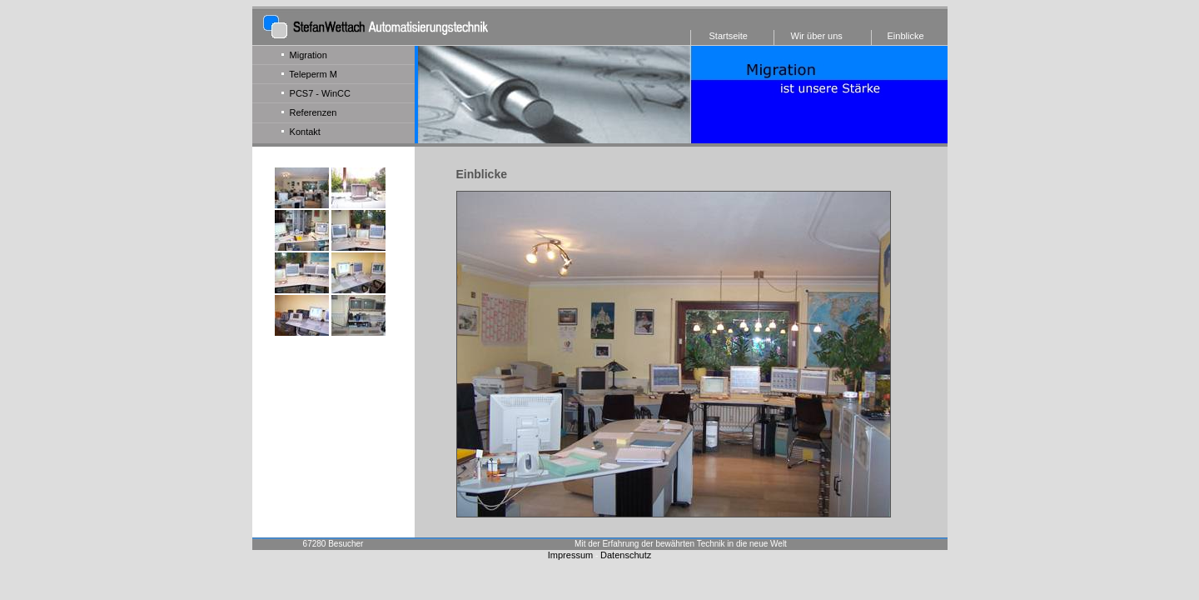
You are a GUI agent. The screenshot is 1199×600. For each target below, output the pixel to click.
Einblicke (906, 36)
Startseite (728, 36)
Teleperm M (309, 74)
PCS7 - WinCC (316, 93)
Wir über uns (817, 36)
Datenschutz (625, 555)
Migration (304, 55)
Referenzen (309, 113)
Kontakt (301, 132)
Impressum (570, 555)
